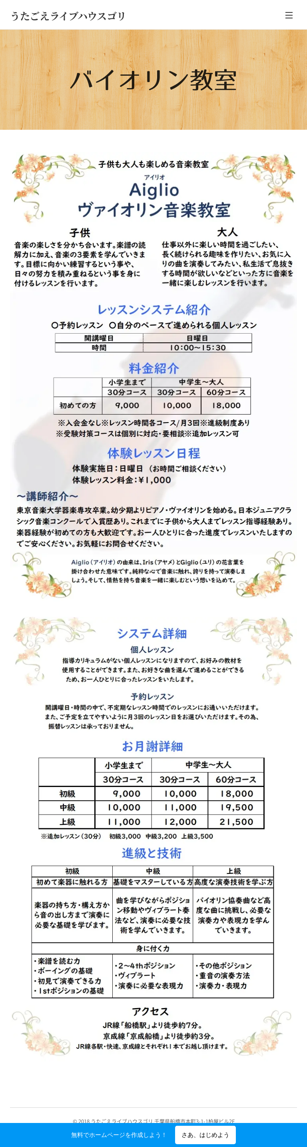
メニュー (289, 15)
